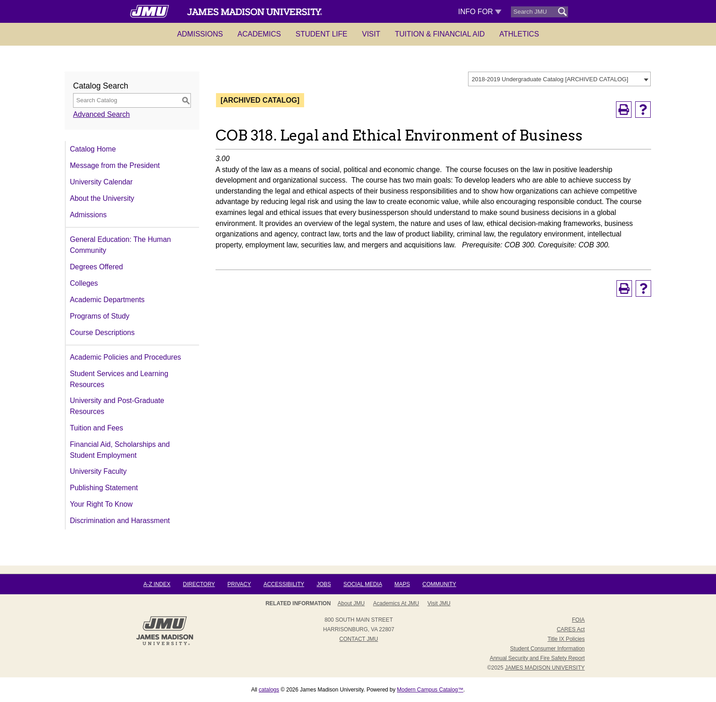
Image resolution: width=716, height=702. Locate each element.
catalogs (269, 689)
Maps (402, 584)
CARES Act (570, 629)
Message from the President (115, 165)
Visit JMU (438, 603)
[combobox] (559, 79)
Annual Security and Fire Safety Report (537, 658)
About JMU (350, 603)
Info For (479, 12)
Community (439, 584)
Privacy (239, 584)
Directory (199, 584)
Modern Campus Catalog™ (430, 689)
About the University (102, 198)
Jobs (323, 584)
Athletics (519, 34)
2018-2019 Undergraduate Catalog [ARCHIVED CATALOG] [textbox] (550, 79)
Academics (259, 34)
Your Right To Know (101, 504)
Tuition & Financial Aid (440, 34)
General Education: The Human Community (120, 245)
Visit (371, 34)
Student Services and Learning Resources (119, 379)
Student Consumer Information (547, 648)
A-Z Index (156, 584)
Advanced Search (101, 114)
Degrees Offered (96, 267)
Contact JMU (358, 639)
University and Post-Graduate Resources (117, 406)
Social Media (362, 584)
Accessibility (283, 584)
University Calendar (101, 182)
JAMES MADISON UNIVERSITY (545, 668)
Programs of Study (99, 316)
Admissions (200, 34)
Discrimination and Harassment (120, 520)
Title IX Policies (566, 639)
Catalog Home (93, 149)
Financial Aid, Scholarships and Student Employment (120, 449)
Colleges (84, 283)
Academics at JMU (396, 603)
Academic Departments (107, 300)
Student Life (321, 34)
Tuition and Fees (96, 428)
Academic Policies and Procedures (125, 357)
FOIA (578, 620)
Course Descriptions (102, 332)
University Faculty (98, 471)
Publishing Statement (104, 488)
